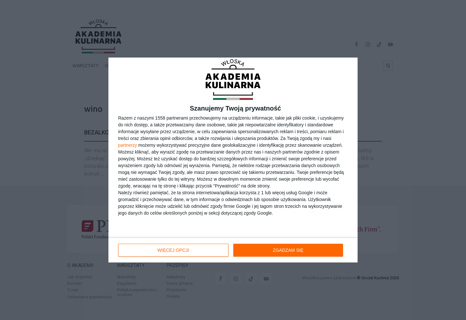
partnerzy (127, 145)
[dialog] (233, 160)
